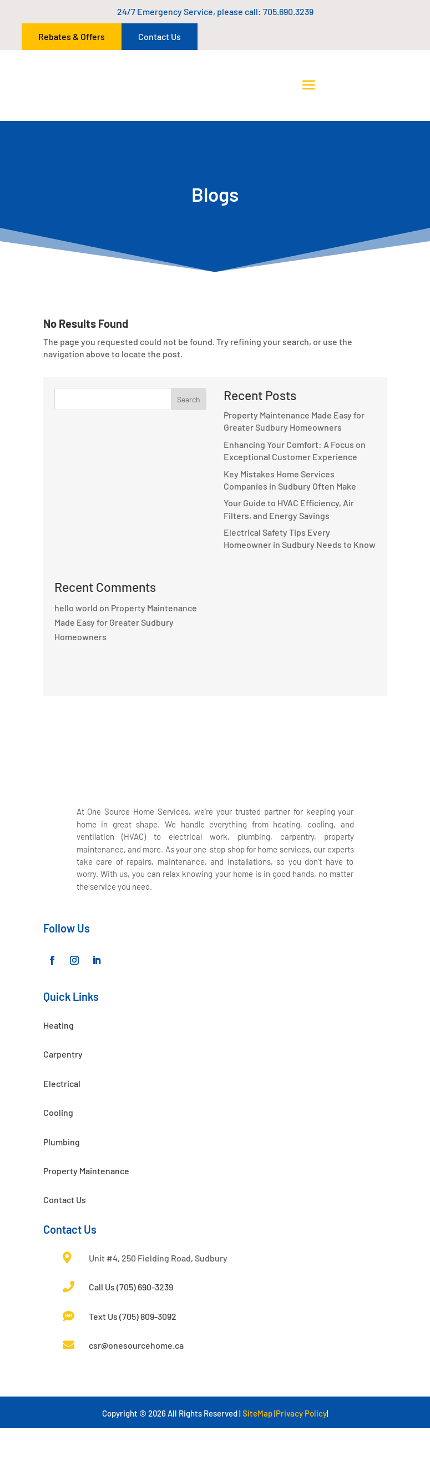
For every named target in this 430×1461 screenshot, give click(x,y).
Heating (58, 1058)
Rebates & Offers (71, 36)
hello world (76, 607)
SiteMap (257, 1446)
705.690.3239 (288, 11)
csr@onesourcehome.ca (136, 1378)
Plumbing (61, 1174)
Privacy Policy (301, 1446)
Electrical (61, 1116)
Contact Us (159, 36)
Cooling (58, 1145)
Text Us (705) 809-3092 (132, 1349)
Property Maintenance (86, 1203)
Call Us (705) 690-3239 (131, 1319)
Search (188, 399)
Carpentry (63, 1086)
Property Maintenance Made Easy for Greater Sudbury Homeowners (125, 622)
